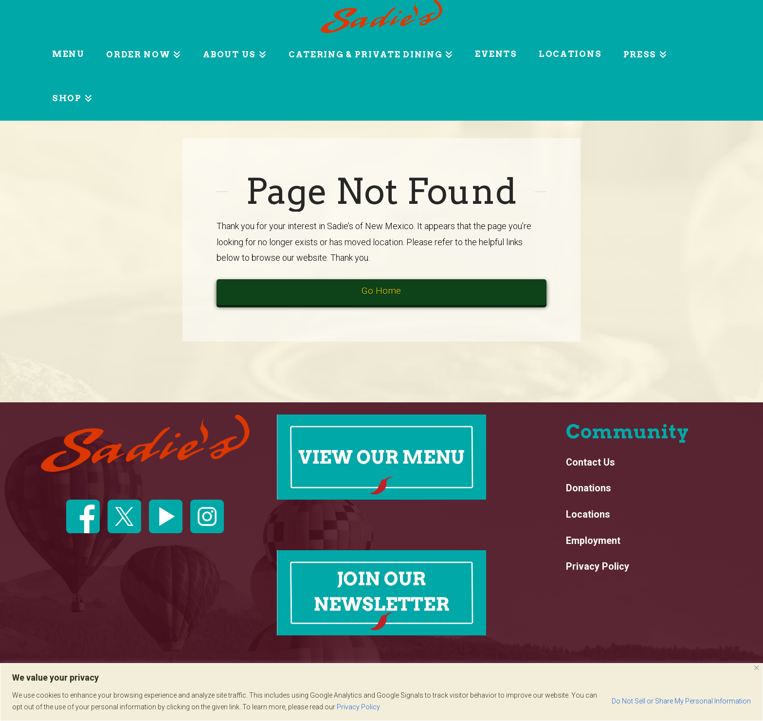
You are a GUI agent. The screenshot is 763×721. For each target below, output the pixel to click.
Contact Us (590, 462)
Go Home (381, 290)
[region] (381, 692)
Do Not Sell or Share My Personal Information (681, 701)
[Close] (756, 668)
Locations (588, 514)
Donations (588, 488)
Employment (593, 541)
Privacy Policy (358, 707)
